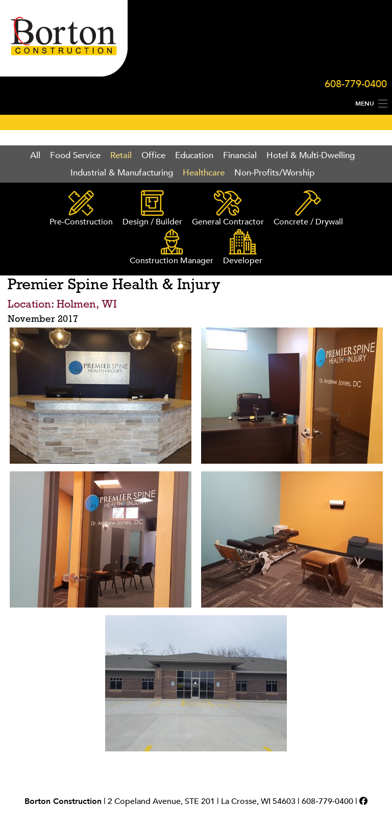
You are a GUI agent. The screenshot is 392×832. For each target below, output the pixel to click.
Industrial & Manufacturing (121, 173)
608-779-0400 (356, 84)
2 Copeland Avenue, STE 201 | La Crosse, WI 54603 (202, 801)
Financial (240, 155)
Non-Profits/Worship (274, 173)
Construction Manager (171, 247)
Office (153, 155)
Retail (121, 155)
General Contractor (228, 209)
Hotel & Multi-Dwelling (310, 155)
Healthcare (204, 173)
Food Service (75, 155)
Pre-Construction (81, 209)
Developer (242, 247)
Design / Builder (152, 209)
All (35, 155)
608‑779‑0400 (327, 801)
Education (194, 155)
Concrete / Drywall (308, 209)
